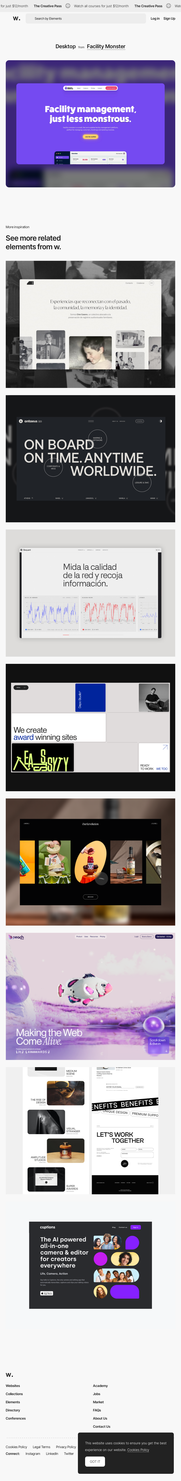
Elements (13, 1402)
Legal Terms (41, 1447)
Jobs (96, 1394)
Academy (100, 1386)
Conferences (16, 1418)
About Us (100, 1418)
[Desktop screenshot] (90, 324)
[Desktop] (90, 458)
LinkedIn (52, 1453)
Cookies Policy (16, 1447)
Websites (13, 1386)
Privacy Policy (66, 1447)
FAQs (97, 1410)
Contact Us (101, 1426)
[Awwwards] (16, 18)
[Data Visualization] (90, 593)
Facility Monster (106, 46)
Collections (14, 1394)
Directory (13, 1410)
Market (98, 1402)
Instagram (33, 1453)
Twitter (69, 1453)
